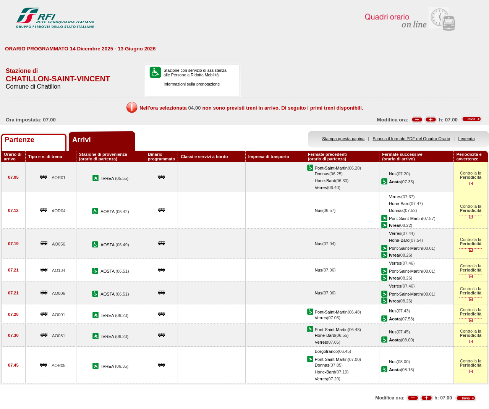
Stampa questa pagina (343, 138)
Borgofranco (326, 351)
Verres (321, 187)
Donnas (322, 173)
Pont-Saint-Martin (331, 168)
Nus (393, 173)
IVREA (108, 178)
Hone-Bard (325, 180)
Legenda (466, 138)
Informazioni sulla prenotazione (192, 84)
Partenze (19, 140)
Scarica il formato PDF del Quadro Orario (411, 138)
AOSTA (107, 211)
